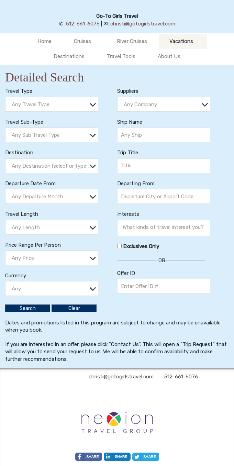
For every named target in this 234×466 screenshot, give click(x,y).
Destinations (69, 56)
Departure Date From (30, 183)
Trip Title (127, 152)
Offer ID (126, 273)
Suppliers (127, 91)
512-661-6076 (83, 24)
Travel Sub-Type (24, 122)
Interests (128, 214)
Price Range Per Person (33, 245)
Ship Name (129, 122)
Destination (19, 152)
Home (44, 41)
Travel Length (21, 214)
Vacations (181, 41)
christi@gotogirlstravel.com (142, 24)
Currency (15, 276)
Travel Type (18, 91)
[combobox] (51, 104)
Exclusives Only (141, 246)
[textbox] (53, 104)
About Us (169, 56)
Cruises (82, 41)
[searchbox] (165, 227)
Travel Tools (121, 56)
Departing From (136, 183)
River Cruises (132, 41)
